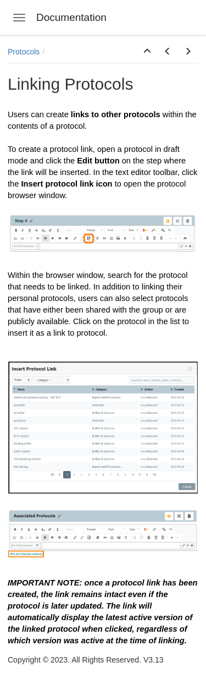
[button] (147, 52)
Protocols (24, 51)
